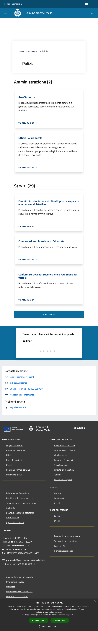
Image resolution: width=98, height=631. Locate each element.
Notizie (57, 493)
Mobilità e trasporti (63, 479)
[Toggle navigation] (5, 12)
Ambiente (10, 507)
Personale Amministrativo (18, 469)
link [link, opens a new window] (75, 615)
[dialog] (49, 615)
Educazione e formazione (17, 493)
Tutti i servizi (49, 314)
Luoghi (57, 515)
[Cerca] (92, 13)
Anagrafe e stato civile (64, 445)
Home (21, 51)
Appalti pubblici (61, 465)
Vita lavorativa (61, 455)
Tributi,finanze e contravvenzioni (21, 503)
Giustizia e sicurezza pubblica (19, 498)
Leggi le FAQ (60, 546)
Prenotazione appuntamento (67, 536)
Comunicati (59, 498)
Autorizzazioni (12, 517)
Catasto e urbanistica (64, 469)
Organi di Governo (14, 445)
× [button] (95, 602)
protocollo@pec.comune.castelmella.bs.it (25, 560)
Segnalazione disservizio (65, 541)
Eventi (57, 520)
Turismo (57, 474)
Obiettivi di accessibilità (17, 596)
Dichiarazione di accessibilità (19, 591)
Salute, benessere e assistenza (20, 512)
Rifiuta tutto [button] (59, 620)
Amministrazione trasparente (19, 577)
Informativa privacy (15, 581)
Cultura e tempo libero (64, 450)
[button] (49, 626)
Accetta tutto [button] (38, 620)
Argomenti (33, 51)
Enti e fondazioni (14, 460)
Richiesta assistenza (63, 550)
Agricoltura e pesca (15, 522)
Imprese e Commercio (64, 460)
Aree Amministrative (15, 450)
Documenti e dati (14, 474)
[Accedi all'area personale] (86, 4)
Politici (9, 465)
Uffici (8, 455)
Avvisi (57, 503)
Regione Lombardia (13, 3)
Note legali (11, 586)
